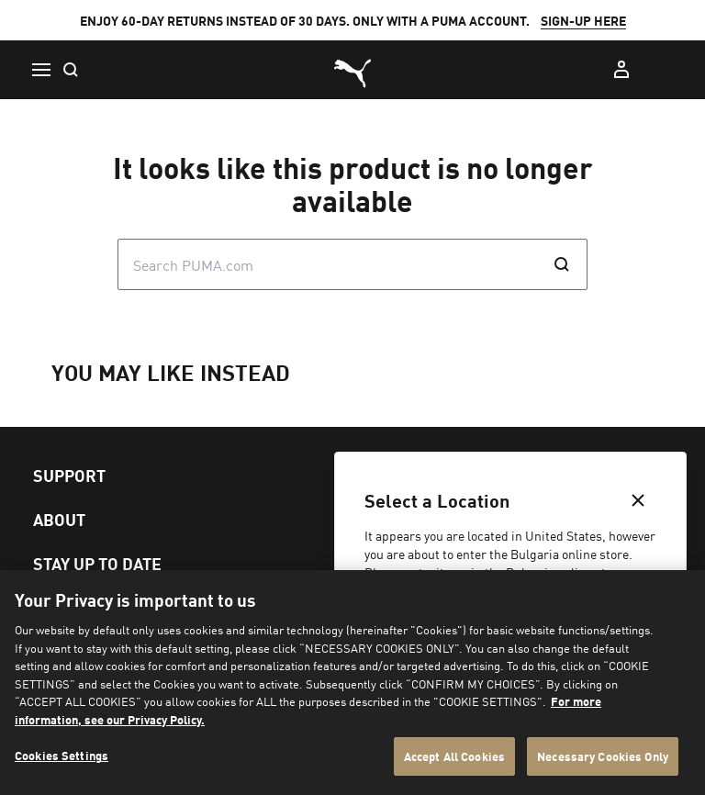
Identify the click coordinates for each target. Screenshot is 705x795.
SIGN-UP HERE (583, 20)
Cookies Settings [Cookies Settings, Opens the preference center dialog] (61, 755)
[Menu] (40, 69)
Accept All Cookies (454, 756)
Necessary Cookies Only (602, 756)
